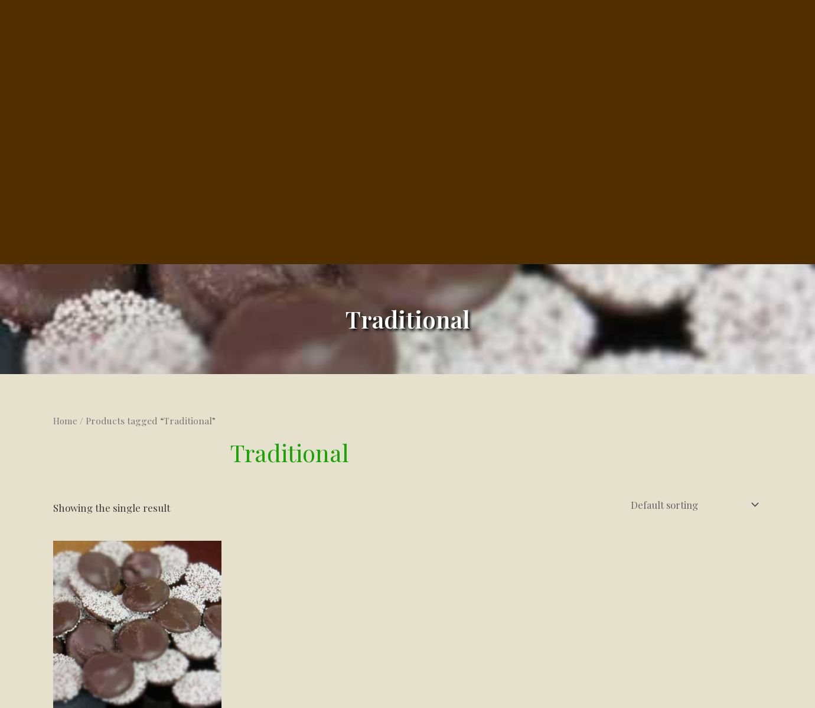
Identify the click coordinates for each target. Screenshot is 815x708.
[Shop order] (691, 335)
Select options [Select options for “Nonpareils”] (110, 614)
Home (66, 252)
